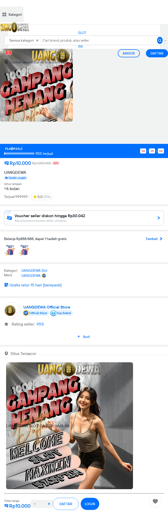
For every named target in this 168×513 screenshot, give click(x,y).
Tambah (155, 239)
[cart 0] (5, 56)
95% (40, 324)
